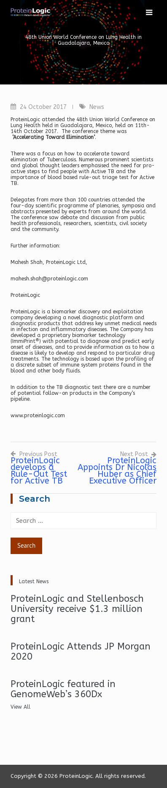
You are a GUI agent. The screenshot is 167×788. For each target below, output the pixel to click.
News (96, 107)
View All (20, 707)
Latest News (33, 581)
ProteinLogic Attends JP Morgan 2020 (81, 651)
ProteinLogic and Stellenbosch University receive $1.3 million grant (77, 609)
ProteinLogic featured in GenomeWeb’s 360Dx (63, 689)
